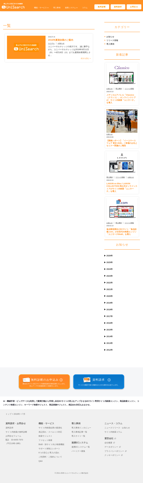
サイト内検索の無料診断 (16, 432)
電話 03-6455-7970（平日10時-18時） (14, 442)
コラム (85, 8)
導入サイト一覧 (78, 436)
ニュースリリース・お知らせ (117, 428)
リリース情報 (112, 40)
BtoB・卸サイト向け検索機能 (51, 444)
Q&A (41, 461)
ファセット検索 (45, 440)
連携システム (70, 8)
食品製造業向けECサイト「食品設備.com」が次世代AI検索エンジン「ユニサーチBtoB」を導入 (121, 231)
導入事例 (56, 8)
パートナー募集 (78, 451)
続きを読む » (86, 55)
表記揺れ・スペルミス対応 (50, 432)
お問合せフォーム (13, 436)
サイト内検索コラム (113, 432)
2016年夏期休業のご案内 (55, 40)
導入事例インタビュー (81, 428)
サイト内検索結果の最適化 (50, 428)
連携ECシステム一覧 (81, 447)
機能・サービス (40, 8)
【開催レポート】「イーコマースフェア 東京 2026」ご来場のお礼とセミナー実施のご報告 (121, 143)
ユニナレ (46, 43)
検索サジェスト (45, 436)
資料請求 (118, 7)
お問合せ (134, 7)
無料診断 (102, 7)
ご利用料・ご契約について (50, 457)
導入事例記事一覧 (79, 432)
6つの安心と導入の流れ (49, 453)
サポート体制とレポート (49, 449)
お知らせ (56, 43)
